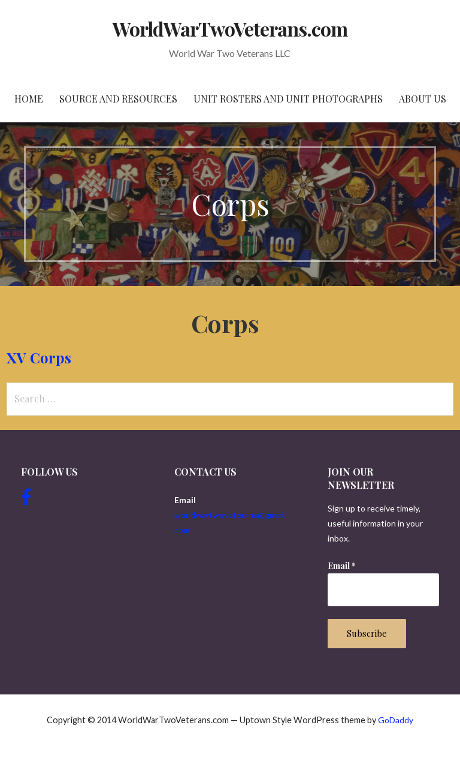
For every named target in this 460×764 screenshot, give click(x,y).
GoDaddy (395, 720)
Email (342, 566)
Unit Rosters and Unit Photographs (288, 98)
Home (28, 98)
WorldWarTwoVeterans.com (230, 28)
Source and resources (118, 98)
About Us (422, 98)
